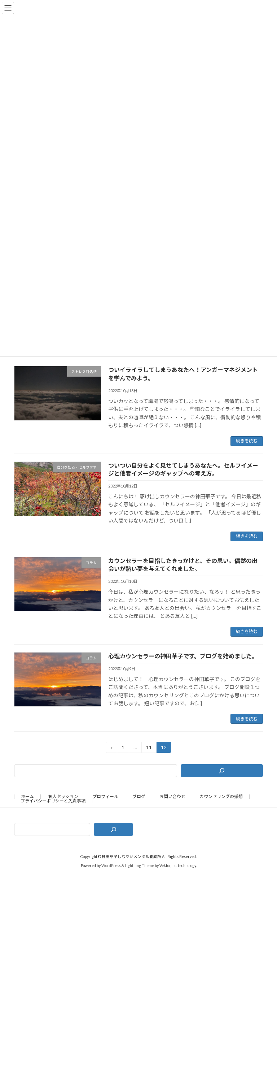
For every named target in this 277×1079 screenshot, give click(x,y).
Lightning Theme (139, 865)
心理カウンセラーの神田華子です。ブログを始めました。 (183, 656)
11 (149, 748)
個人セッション (63, 796)
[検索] (222, 770)
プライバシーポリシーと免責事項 (53, 800)
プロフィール (105, 796)
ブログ (138, 796)
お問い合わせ (172, 796)
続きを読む (247, 440)
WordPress (111, 865)
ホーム (27, 796)
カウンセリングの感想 (221, 796)
